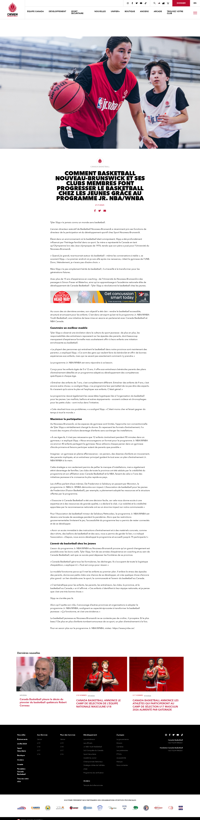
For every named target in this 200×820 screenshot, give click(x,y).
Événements (22, 739)
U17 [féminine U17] (38, 750)
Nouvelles (21, 735)
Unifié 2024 (22, 744)
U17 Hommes (138, 695)
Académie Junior (89, 758)
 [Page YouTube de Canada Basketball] (141, 3)
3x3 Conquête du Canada (93, 750)
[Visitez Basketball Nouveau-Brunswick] (112, 808)
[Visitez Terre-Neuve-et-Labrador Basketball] (146, 808)
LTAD (85, 769)
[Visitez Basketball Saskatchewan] (48, 807)
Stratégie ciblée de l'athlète (94, 765)
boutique (130, 11)
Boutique (21, 755)
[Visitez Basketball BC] (21, 807)
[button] (36, 12)
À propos (120, 735)
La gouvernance (123, 739)
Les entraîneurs (89, 739)
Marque (119, 762)
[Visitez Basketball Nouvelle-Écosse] (124, 808)
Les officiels (87, 743)
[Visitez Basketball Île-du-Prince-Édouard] (135, 808)
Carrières (120, 747)
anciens (144, 11)
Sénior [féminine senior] (39, 739)
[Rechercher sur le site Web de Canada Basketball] (154, 3)
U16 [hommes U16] (61, 754)
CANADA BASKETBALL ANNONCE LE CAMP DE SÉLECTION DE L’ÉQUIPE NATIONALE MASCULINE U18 (98, 703)
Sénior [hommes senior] (62, 739)
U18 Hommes (81, 695)
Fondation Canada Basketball (21, 772)
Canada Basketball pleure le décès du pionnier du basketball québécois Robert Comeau (43, 702)
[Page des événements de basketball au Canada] (163, 3)
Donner (181, 3)
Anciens (20, 760)
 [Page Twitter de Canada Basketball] (137, 3)
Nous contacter (122, 765)
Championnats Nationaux (93, 762)
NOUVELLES (100, 11)
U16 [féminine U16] (38, 754)
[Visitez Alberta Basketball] (35, 807)
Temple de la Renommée (93, 785)
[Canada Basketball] (12, 9)
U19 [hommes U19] (61, 743)
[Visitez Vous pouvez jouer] (181, 808)
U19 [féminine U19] (38, 743)
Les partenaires (122, 750)
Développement (90, 735)
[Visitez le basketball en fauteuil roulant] (170, 808)
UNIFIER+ (115, 11)
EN (195, 3)
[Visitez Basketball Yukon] (158, 808)
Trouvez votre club (175, 12)
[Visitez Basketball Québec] (87, 808)
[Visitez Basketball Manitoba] (60, 807)
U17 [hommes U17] (61, 750)
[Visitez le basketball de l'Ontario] (74, 807)
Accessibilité (121, 758)
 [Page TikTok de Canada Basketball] (145, 3)
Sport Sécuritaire (21, 749)
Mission (119, 743)
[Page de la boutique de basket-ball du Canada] (168, 3)
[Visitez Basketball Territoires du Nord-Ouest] (100, 808)
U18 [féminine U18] (38, 747)
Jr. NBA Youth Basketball (92, 747)
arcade (158, 11)
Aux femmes (42, 735)
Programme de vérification (93, 773)
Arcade (20, 764)
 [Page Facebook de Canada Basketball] (132, 3)
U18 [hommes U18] (61, 747)
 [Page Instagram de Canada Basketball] (128, 3)
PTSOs (119, 754)
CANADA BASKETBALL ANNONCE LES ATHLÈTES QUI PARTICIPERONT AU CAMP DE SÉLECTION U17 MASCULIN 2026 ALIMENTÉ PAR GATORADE (155, 705)
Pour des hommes (67, 735)
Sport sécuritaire (77, 12)
